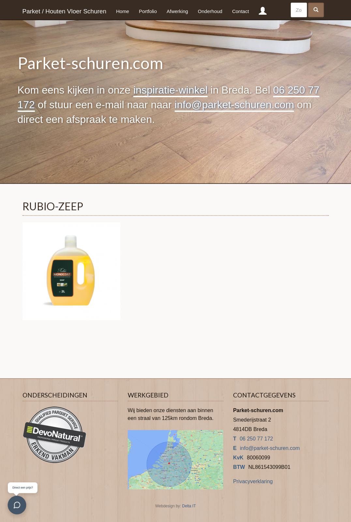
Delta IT (189, 506)
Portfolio (148, 11)
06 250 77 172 (256, 438)
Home (122, 11)
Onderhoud (210, 11)
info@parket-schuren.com (234, 105)
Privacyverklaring (253, 481)
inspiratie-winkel (170, 90)
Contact (240, 11)
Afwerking (177, 11)
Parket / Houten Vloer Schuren (64, 11)
